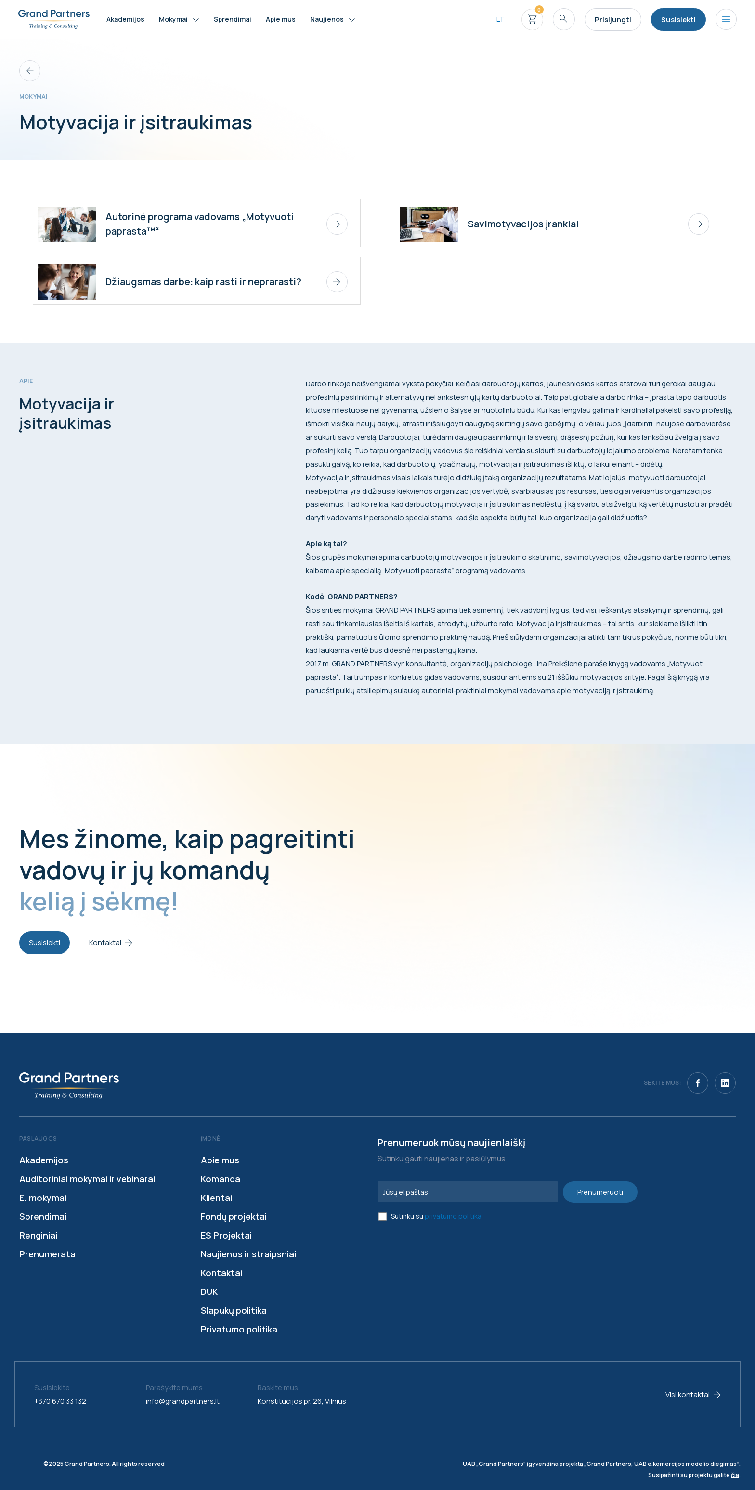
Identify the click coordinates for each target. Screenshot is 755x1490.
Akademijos (43, 1160)
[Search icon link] (563, 19)
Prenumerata (47, 1254)
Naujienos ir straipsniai (248, 1254)
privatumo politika (453, 1216)
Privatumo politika (239, 1329)
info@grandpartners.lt (183, 1401)
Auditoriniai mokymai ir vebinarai (87, 1179)
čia (735, 1475)
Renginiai (38, 1235)
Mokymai (33, 96)
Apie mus (220, 1160)
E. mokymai (42, 1197)
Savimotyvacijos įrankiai (523, 223)
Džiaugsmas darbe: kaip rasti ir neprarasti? (203, 281)
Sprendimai (42, 1216)
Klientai (216, 1197)
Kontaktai (221, 1273)
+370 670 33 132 (60, 1401)
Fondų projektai (234, 1216)
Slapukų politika (234, 1310)
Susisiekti (44, 942)
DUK (209, 1291)
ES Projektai (226, 1235)
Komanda (220, 1179)
